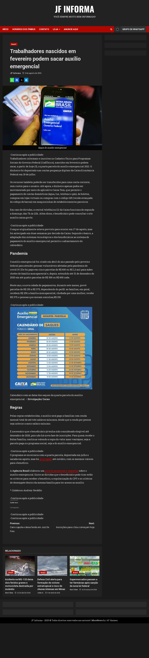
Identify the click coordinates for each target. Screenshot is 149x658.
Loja (55, 29)
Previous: (31, 527)
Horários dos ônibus (23, 29)
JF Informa (74, 9)
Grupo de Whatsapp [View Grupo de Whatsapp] (129, 29)
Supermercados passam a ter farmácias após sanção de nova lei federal (84, 582)
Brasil (13, 44)
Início (5, 29)
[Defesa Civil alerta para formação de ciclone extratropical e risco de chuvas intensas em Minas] (52, 566)
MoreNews (97, 620)
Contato (44, 29)
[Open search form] (111, 29)
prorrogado (46, 459)
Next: (73, 525)
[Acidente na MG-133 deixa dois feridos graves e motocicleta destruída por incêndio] (20, 566)
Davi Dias (9, 593)
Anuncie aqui (71, 29)
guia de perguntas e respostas (61, 470)
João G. (40, 593)
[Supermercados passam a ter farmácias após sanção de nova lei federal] (84, 566)
